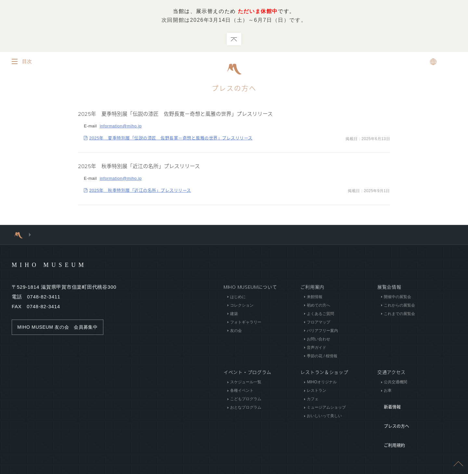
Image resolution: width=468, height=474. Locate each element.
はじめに (238, 297)
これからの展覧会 (399, 305)
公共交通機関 (395, 382)
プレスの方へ (391, 412)
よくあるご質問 (320, 314)
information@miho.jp (121, 126)
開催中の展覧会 (397, 297)
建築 (234, 314)
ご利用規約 (389, 422)
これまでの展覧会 (399, 314)
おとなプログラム (245, 407)
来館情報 (314, 297)
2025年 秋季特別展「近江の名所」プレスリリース (140, 190)
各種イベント (242, 390)
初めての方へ (318, 305)
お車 (388, 390)
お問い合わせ (318, 339)
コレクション (242, 305)
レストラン (316, 390)
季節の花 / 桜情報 (322, 356)
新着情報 (386, 402)
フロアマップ (318, 322)
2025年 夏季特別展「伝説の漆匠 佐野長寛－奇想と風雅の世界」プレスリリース (171, 138)
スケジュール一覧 (245, 382)
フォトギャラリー (245, 322)
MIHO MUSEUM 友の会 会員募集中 (60, 327)
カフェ (312, 399)
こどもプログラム (245, 399)
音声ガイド (316, 348)
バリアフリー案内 (322, 331)
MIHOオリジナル (321, 382)
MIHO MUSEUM (61, 264)
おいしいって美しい (324, 416)
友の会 (236, 331)
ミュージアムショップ (326, 407)
